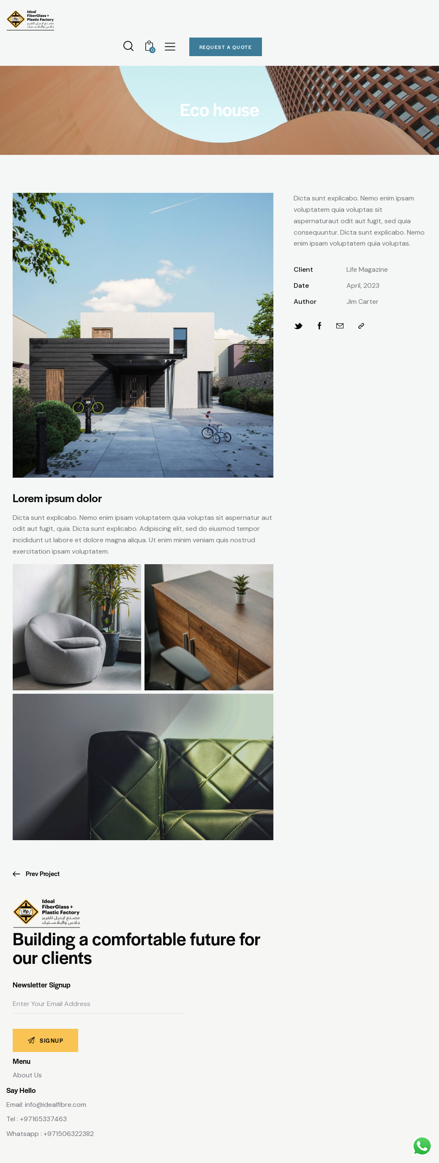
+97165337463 (43, 1118)
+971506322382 (69, 1133)
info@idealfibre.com (55, 1104)
